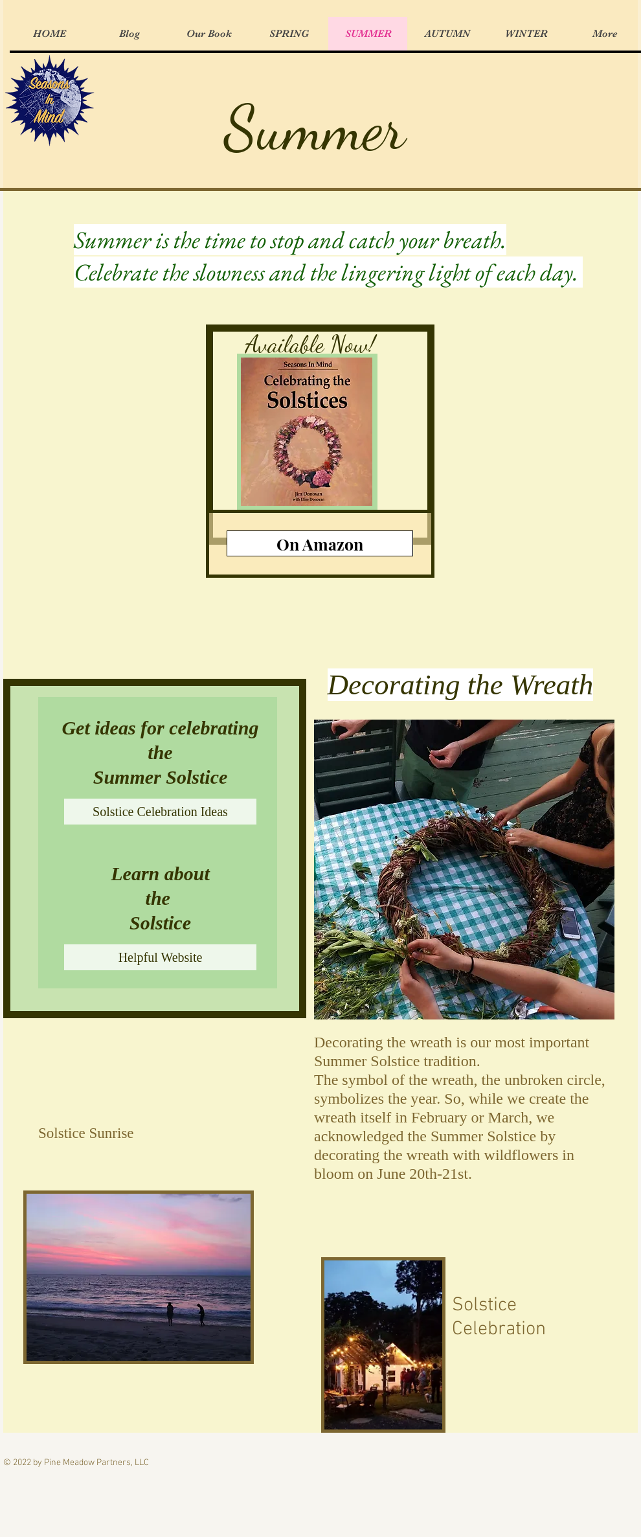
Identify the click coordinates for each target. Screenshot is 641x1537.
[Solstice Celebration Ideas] (160, 812)
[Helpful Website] (160, 957)
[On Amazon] (320, 543)
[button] (464, 869)
